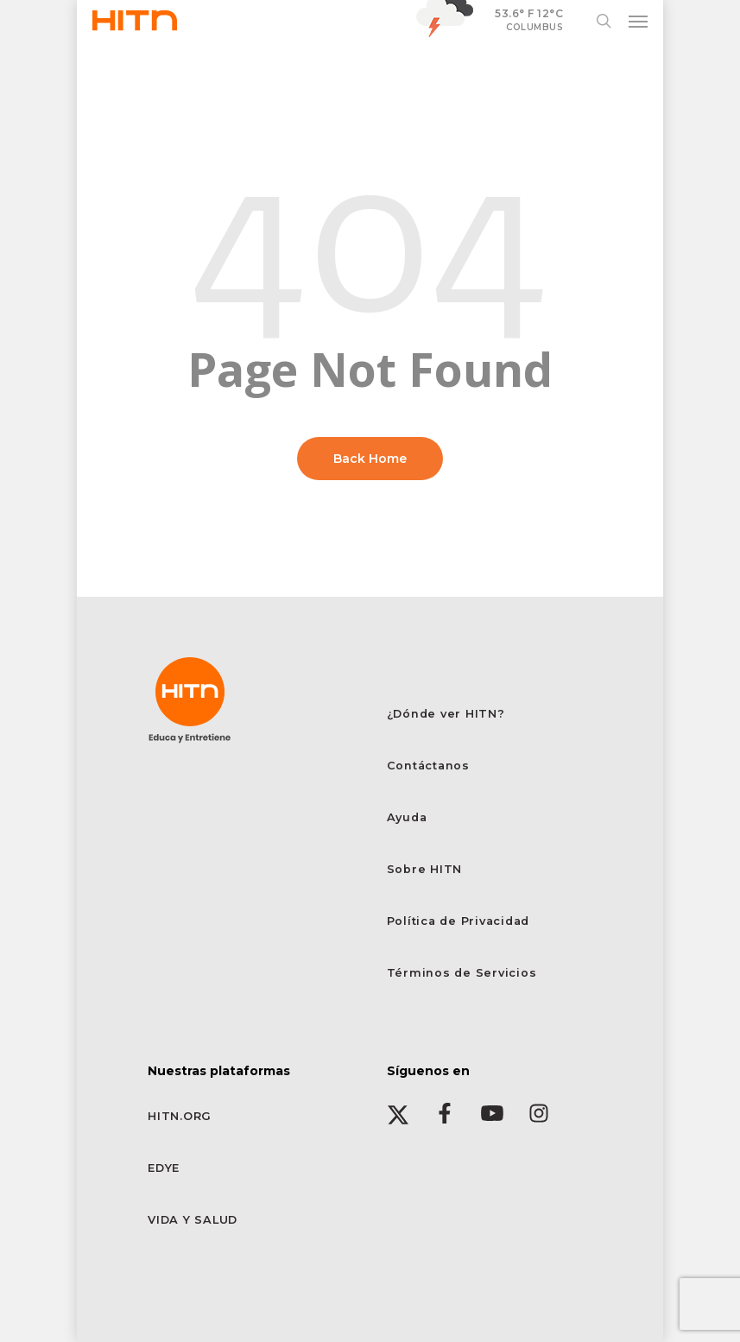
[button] (638, 20)
